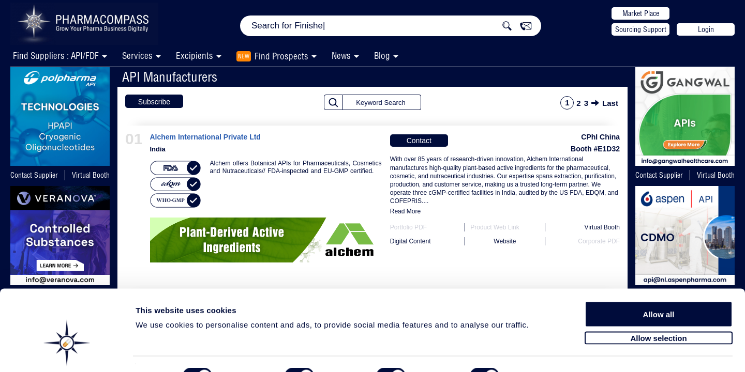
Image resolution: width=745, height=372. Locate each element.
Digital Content (410, 241)
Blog (382, 55)
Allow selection (658, 308)
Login (706, 29)
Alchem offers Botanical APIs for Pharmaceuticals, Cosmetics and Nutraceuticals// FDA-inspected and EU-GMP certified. (296, 167)
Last (610, 103)
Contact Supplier (34, 175)
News (341, 55)
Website (505, 241)
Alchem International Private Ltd (205, 137)
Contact (419, 140)
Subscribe (154, 102)
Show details (543, 352)
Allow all (659, 285)
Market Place (640, 13)
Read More (405, 211)
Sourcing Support (640, 29)
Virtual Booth (91, 175)
